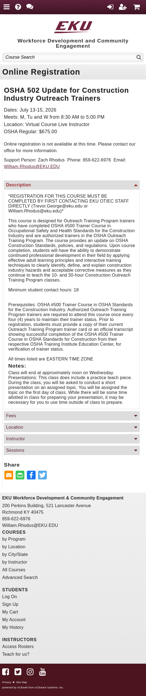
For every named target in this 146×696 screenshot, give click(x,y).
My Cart (10, 612)
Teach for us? (15, 654)
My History (13, 627)
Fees (11, 415)
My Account (13, 619)
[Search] (139, 57)
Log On (9, 596)
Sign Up (10, 604)
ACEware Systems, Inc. (49, 687)
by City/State (15, 554)
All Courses (13, 569)
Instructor (15, 438)
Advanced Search (20, 577)
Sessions (15, 450)
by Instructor (14, 562)
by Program (13, 539)
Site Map (21, 682)
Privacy (6, 682)
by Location (13, 546)
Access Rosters (18, 646)
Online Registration (41, 71)
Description (18, 185)
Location (14, 427)
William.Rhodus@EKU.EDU (32, 166)
